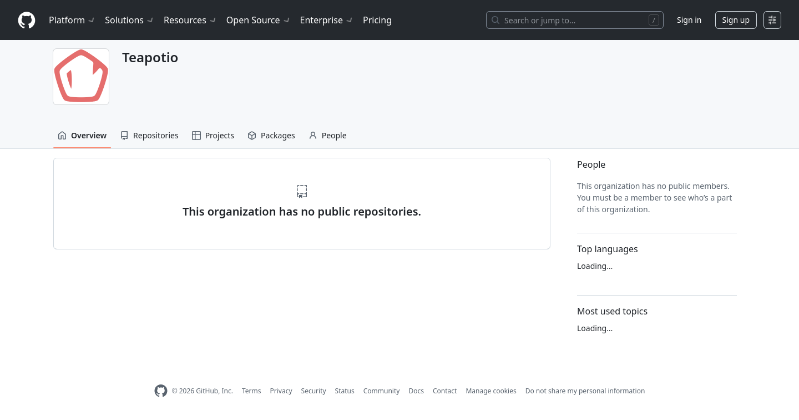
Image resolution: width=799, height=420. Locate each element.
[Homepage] (27, 20)
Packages (271, 135)
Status (345, 391)
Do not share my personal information (585, 391)
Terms (251, 391)
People (328, 135)
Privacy (281, 391)
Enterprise (327, 20)
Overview (82, 135)
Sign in (689, 19)
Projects (213, 135)
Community (381, 391)
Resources (191, 20)
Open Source (258, 20)
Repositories (149, 135)
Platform (72, 20)
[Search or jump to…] (575, 20)
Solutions (130, 20)
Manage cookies (491, 391)
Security (313, 391)
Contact (445, 391)
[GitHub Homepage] (161, 391)
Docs (416, 391)
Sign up (736, 19)
